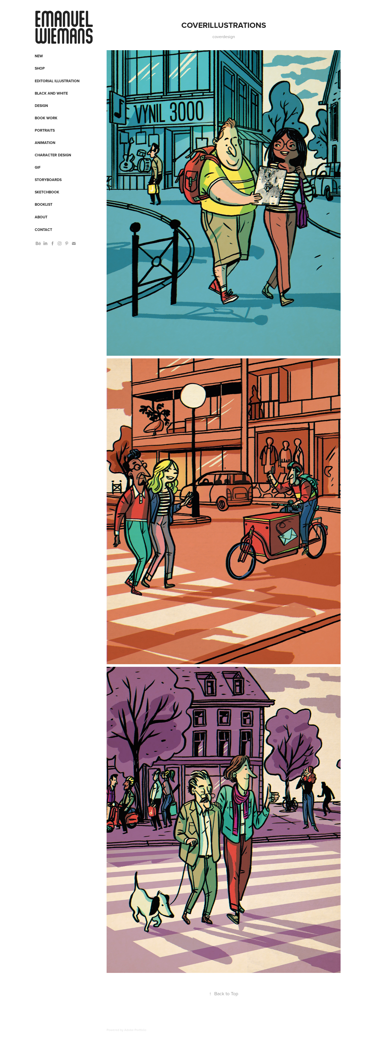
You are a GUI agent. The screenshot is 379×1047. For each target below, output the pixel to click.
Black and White (51, 93)
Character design (53, 155)
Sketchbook (47, 192)
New (39, 56)
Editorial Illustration (57, 81)
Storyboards (48, 179)
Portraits (45, 130)
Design (41, 105)
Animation (45, 142)
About (41, 217)
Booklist (43, 204)
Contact (43, 229)
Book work (46, 118)
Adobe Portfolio (135, 1030)
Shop (40, 68)
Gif (38, 167)
